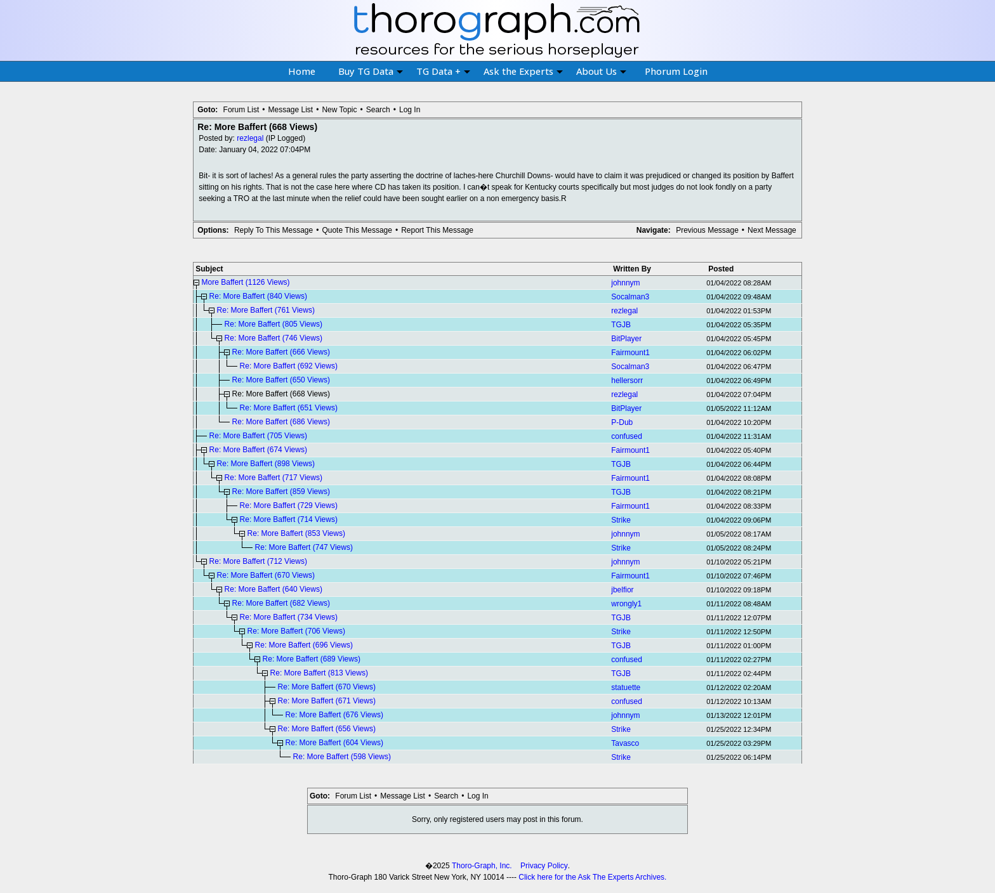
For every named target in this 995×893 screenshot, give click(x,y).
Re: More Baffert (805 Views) (273, 324)
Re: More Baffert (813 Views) (319, 672)
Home (301, 71)
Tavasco (625, 743)
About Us (601, 71)
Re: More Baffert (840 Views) (258, 296)
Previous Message (707, 230)
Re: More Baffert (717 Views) (273, 477)
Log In (409, 109)
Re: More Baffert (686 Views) (281, 421)
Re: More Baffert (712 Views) (258, 561)
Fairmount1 (630, 352)
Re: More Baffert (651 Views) (289, 407)
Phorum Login (676, 71)
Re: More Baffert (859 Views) (281, 491)
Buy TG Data (370, 71)
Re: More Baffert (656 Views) (327, 728)
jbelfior (622, 589)
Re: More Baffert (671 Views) (327, 700)
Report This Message (437, 230)
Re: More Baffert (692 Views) (289, 366)
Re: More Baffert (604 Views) (334, 742)
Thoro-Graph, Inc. (482, 865)
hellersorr (627, 380)
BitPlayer (626, 338)
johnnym (625, 282)
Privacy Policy (544, 865)
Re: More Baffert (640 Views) (273, 589)
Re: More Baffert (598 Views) (342, 756)
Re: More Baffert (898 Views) (266, 463)
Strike (621, 520)
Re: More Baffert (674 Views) (258, 449)
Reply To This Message (273, 230)
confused (626, 436)
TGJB (621, 324)
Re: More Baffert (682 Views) (281, 603)
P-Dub (622, 422)
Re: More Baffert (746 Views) (273, 338)
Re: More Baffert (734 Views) (289, 617)
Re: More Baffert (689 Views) (311, 659)
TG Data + (443, 71)
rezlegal (250, 138)
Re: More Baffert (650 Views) (281, 379)
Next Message (772, 230)
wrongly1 (626, 603)
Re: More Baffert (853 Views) (296, 533)
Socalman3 (630, 296)
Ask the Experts (523, 71)
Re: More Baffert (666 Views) (281, 352)
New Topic (339, 109)
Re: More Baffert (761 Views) (266, 310)
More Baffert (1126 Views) (246, 282)
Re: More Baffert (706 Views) (296, 631)
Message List (290, 109)
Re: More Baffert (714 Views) (289, 519)
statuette (625, 687)
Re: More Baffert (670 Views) (266, 575)
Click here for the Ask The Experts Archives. (592, 877)
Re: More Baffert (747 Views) (304, 547)
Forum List (241, 109)
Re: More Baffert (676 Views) (334, 714)
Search (378, 109)
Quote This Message (357, 230)
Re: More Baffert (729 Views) (289, 505)
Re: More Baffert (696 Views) (304, 645)
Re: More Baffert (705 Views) (258, 435)
